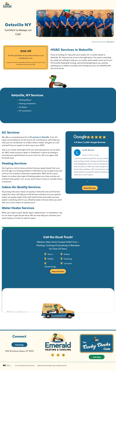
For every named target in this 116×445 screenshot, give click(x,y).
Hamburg (67, 259)
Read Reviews (90, 193)
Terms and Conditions (21, 365)
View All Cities (58, 271)
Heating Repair (25, 100)
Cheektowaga (50, 267)
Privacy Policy (31, 365)
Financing (19, 344)
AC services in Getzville (39, 137)
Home (94, 42)
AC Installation (25, 111)
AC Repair (23, 107)
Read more (78, 180)
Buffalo (50, 259)
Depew (66, 254)
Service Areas (101, 42)
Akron (50, 254)
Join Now (97, 357)
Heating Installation (27, 104)
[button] (87, 186)
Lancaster (67, 264)
